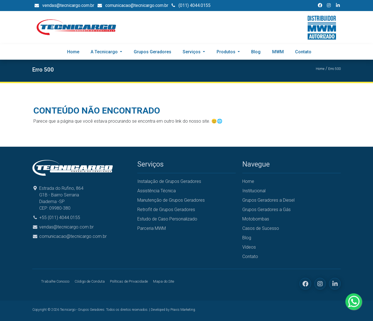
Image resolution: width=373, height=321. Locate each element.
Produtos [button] (227, 51)
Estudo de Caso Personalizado (167, 219)
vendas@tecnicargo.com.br (66, 227)
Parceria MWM (151, 228)
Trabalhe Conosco (55, 281)
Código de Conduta (90, 281)
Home (73, 51)
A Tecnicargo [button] (105, 51)
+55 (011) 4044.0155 (59, 217)
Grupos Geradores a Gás (266, 209)
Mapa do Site (163, 281)
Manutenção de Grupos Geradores (171, 200)
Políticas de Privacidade (129, 281)
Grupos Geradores (152, 51)
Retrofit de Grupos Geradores (166, 209)
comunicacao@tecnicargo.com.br (73, 236)
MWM (278, 51)
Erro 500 (334, 69)
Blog (256, 51)
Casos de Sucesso (260, 228)
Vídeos (249, 247)
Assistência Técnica (156, 190)
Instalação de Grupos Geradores (169, 181)
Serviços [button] (192, 51)
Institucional (254, 190)
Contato (303, 51)
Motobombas (255, 219)
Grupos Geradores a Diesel (268, 200)
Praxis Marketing (182, 310)
